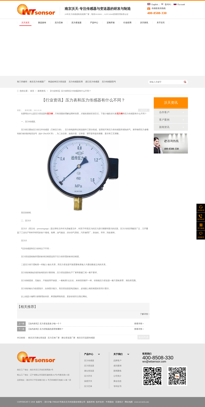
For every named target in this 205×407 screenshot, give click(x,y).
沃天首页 (25, 23)
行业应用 (127, 23)
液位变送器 (89, 371)
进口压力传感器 (92, 82)
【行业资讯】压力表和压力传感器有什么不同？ (70, 91)
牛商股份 (110, 402)
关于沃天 (161, 23)
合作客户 (164, 112)
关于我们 (118, 354)
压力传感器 (89, 360)
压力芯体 (59, 23)
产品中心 (94, 23)
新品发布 (42, 23)
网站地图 (129, 402)
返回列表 (143, 110)
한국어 (166, 4)
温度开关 (88, 381)
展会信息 (117, 381)
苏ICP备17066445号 (53, 402)
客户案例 (164, 119)
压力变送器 (76, 23)
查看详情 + (139, 324)
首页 (32, 91)
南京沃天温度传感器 (86, 338)
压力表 (50, 114)
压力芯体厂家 (54, 338)
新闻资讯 (42, 91)
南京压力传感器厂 (38, 82)
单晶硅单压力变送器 (57, 82)
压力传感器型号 (109, 82)
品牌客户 (117, 360)
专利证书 (117, 386)
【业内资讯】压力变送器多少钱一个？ (45, 324)
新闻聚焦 (117, 371)
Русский (179, 4)
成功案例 (117, 366)
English (152, 4)
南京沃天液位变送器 (37, 338)
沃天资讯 (144, 23)
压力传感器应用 (76, 82)
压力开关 (88, 376)
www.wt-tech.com (141, 402)
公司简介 (117, 376)
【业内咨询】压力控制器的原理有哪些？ (45, 329)
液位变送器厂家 (68, 338)
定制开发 (111, 23)
